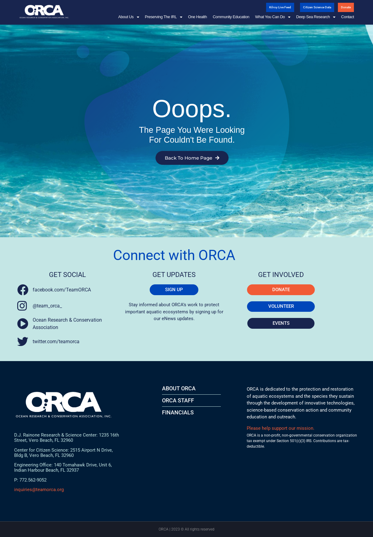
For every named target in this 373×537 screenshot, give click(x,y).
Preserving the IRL (163, 17)
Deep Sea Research (315, 17)
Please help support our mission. (280, 428)
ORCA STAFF (178, 400)
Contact (347, 16)
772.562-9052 (33, 480)
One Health (197, 16)
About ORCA (179, 388)
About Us (128, 17)
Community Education (231, 16)
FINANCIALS (178, 412)
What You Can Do (272, 17)
